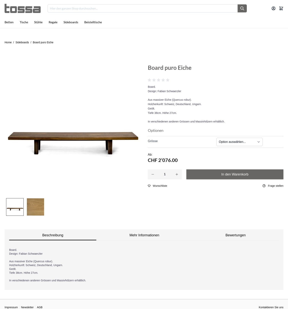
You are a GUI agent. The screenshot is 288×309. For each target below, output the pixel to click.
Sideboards (22, 42)
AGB (40, 307)
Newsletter (27, 307)
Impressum (11, 307)
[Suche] (242, 8)
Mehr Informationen (144, 235)
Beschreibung (52, 235)
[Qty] (165, 174)
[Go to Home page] (23, 8)
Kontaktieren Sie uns (271, 307)
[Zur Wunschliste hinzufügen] (157, 186)
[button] (159, 80)
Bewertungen (235, 235)
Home (8, 42)
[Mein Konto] (273, 8)
